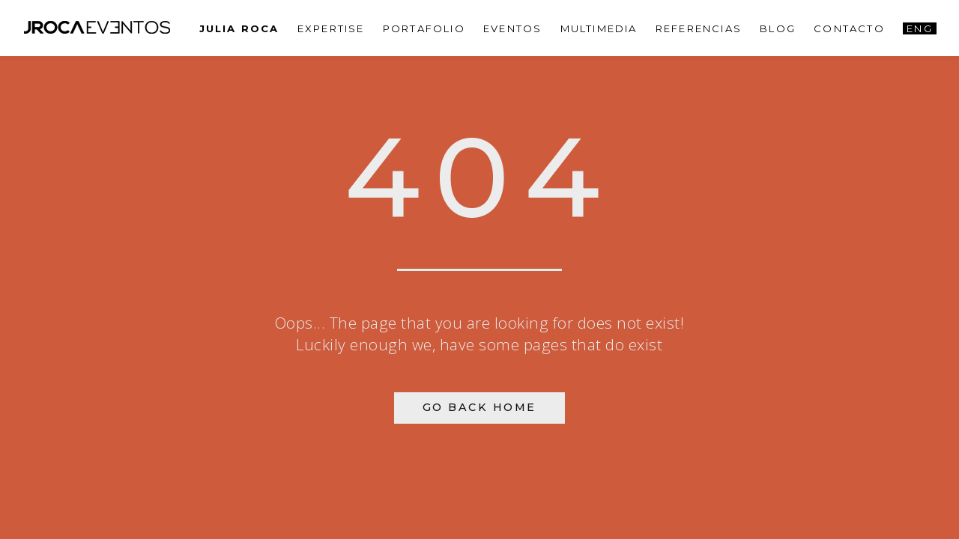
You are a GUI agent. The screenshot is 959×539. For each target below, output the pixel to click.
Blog (778, 28)
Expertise (331, 28)
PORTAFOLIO (424, 28)
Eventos (512, 28)
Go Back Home (479, 407)
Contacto (849, 28)
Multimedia (599, 28)
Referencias (699, 28)
